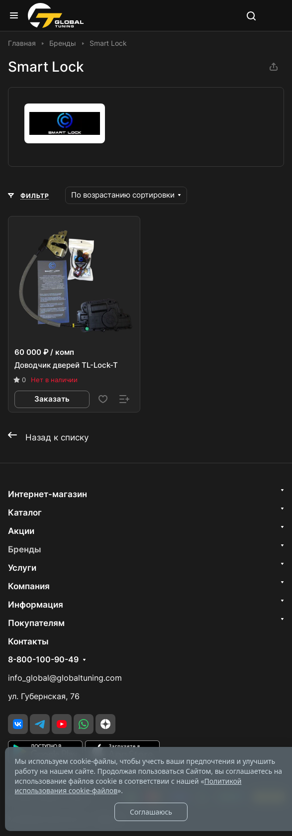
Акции (21, 531)
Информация (35, 605)
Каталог (25, 513)
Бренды (24, 549)
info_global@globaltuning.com (65, 678)
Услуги (22, 568)
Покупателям (36, 623)
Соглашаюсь (151, 812)
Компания (29, 586)
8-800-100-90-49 (43, 659)
